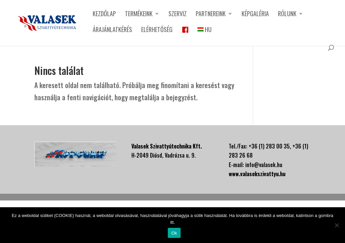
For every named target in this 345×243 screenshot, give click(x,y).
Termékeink (139, 14)
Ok (174, 233)
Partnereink (211, 14)
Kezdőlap (104, 14)
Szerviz (177, 14)
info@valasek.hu (263, 165)
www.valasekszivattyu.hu (257, 174)
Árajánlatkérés (112, 30)
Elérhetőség (156, 30)
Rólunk (287, 14)
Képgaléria (255, 14)
